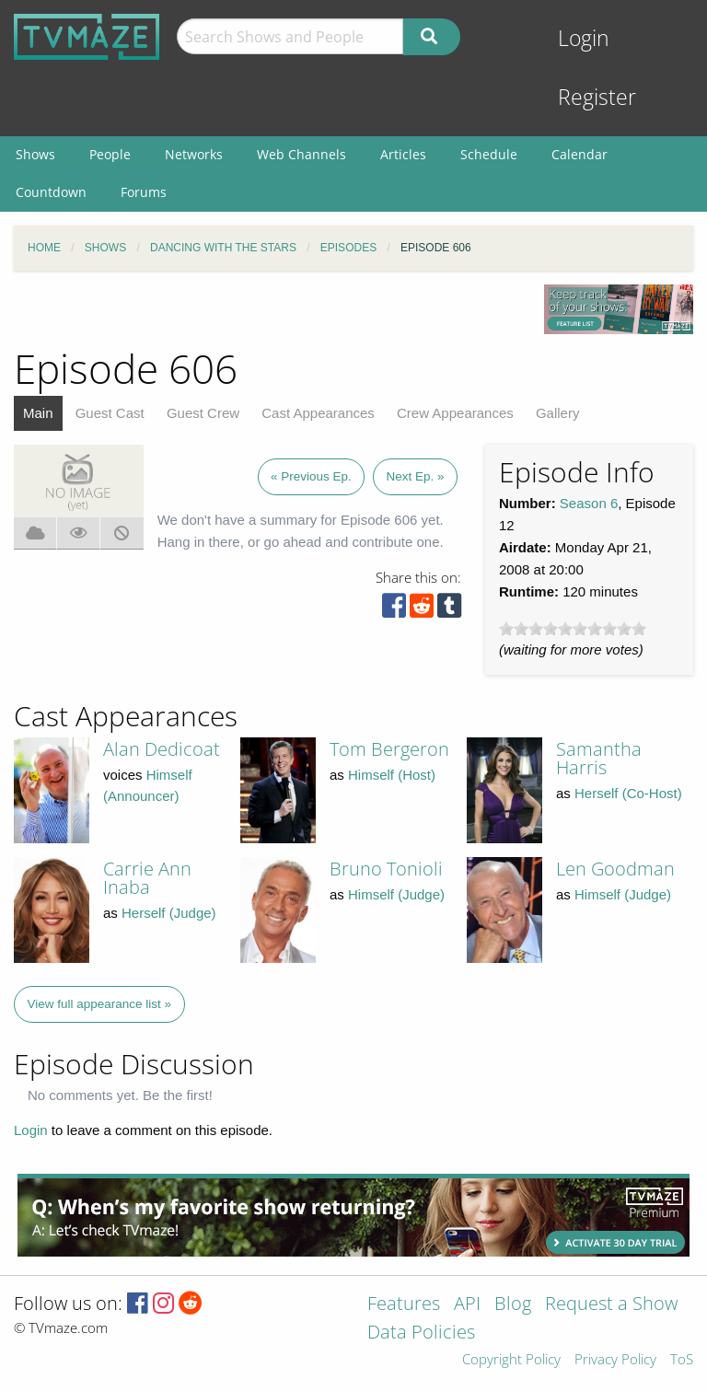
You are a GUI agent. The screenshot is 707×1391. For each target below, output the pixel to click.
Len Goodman (615, 868)
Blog (512, 1305)
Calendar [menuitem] (579, 154)
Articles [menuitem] (403, 154)
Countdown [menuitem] (51, 192)
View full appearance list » (100, 1004)
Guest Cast (110, 413)
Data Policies (421, 1333)
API (467, 1305)
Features (403, 1305)
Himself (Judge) (396, 894)
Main (38, 413)
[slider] (572, 628)
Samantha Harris (599, 758)
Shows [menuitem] (35, 154)
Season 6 (589, 503)
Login (583, 38)
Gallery (558, 413)
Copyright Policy (511, 1360)
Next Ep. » (415, 476)
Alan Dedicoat (161, 748)
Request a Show (611, 1305)
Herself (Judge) (169, 913)
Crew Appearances (455, 413)
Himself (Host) (391, 774)
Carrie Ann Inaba (147, 877)
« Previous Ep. (311, 476)
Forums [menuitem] (144, 192)
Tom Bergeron (389, 748)
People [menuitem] (110, 154)
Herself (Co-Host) (628, 793)
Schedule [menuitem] (488, 154)
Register (597, 97)
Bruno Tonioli (386, 868)
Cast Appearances (318, 413)
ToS (681, 1360)
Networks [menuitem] (194, 154)
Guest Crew (203, 413)
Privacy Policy (615, 1360)
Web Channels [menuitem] (301, 154)
